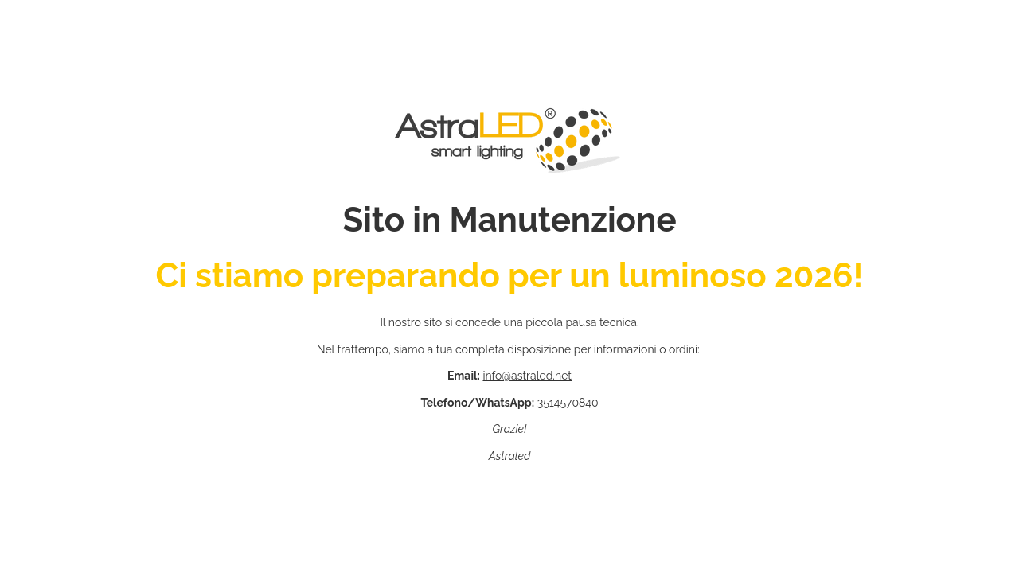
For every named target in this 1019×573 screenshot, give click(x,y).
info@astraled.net (527, 375)
